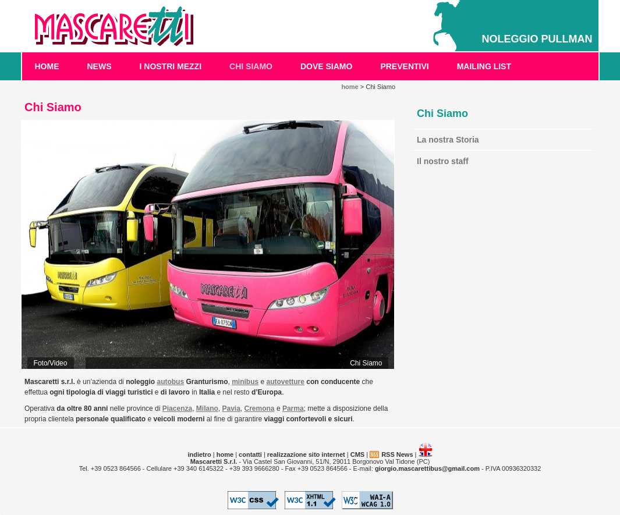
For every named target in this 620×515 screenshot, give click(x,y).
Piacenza (177, 408)
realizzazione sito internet (306, 454)
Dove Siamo (326, 66)
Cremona (260, 408)
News (99, 66)
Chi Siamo (250, 66)
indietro (199, 454)
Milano (207, 408)
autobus (170, 382)
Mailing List (484, 66)
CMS (357, 454)
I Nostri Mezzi (171, 66)
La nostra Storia (448, 139)
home (47, 66)
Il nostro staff (443, 161)
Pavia (231, 408)
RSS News (397, 454)
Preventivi (404, 66)
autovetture (285, 382)
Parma (293, 408)
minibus (245, 382)
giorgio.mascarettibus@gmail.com (427, 468)
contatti (250, 454)
